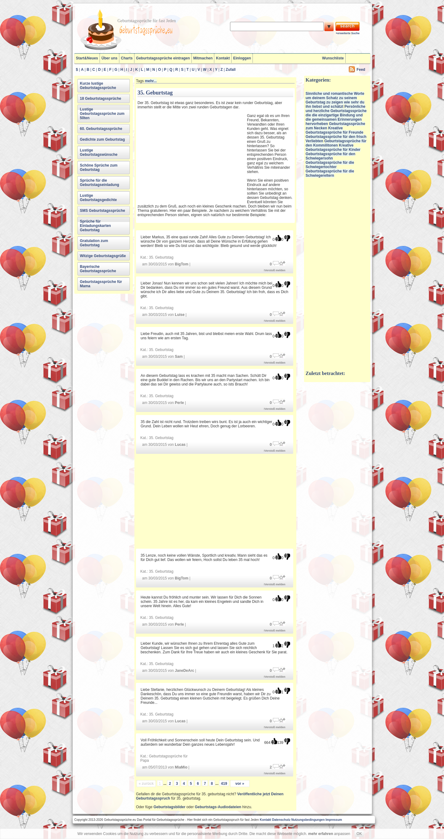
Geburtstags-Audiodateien (218, 807)
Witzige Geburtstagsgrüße (103, 256)
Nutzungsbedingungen (308, 819)
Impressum (334, 819)
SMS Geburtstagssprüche (102, 210)
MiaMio (181, 767)
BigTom (181, 264)
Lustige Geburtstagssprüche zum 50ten (102, 113)
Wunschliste (333, 58)
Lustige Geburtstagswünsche (98, 152)
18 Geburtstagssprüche (100, 98)
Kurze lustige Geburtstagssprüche (98, 85)
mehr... (151, 81)
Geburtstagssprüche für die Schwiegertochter (330, 164)
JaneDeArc (184, 670)
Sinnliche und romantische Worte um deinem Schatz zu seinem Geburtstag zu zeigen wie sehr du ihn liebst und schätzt (335, 100)
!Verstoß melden (275, 270)
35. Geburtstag (161, 257)
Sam (179, 356)
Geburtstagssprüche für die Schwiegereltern (330, 173)
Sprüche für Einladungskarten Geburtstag (95, 225)
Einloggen (242, 58)
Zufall (231, 69)
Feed (360, 69)
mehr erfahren (320, 834)
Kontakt (223, 58)
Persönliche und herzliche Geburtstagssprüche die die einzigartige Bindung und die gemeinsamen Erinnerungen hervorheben (336, 115)
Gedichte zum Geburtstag (102, 139)
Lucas (180, 444)
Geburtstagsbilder (169, 807)
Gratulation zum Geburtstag (94, 243)
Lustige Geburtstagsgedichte (98, 197)
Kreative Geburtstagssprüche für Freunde (334, 130)
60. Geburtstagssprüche (101, 129)
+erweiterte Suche (348, 33)
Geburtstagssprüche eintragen (163, 58)
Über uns (109, 58)
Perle (179, 403)
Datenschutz (281, 819)
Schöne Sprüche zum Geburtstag (98, 167)
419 (224, 783)
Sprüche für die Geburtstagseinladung (99, 182)
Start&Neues (87, 58)
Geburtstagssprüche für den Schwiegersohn (330, 156)
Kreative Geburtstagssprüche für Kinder (333, 147)
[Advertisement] (191, 155)
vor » (239, 783)
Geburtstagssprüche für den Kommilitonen (336, 143)
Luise (179, 315)
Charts (127, 58)
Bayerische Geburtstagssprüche (98, 268)
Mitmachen (203, 58)
